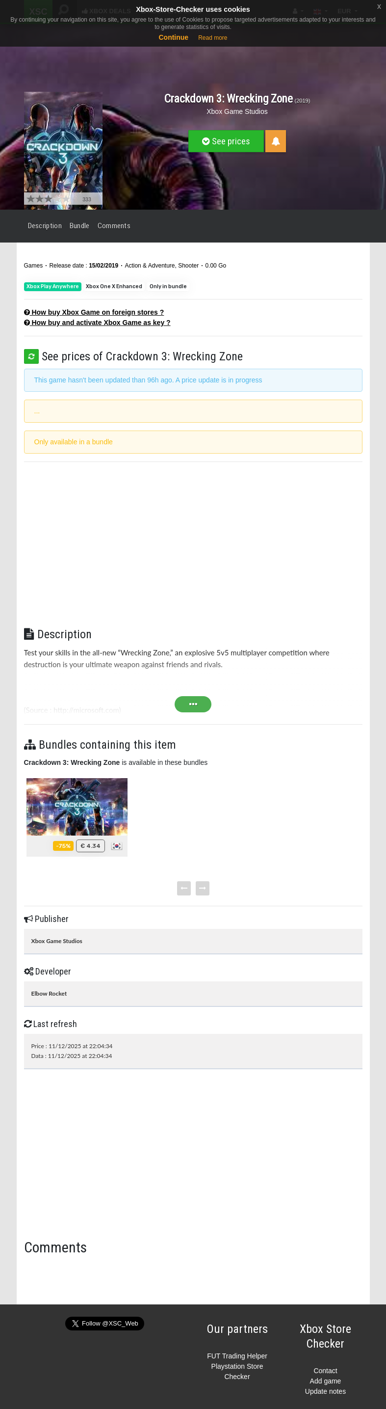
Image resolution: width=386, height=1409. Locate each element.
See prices (226, 141)
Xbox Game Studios (237, 111)
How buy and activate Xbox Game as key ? (97, 322)
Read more (212, 37)
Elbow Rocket (49, 993)
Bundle (80, 225)
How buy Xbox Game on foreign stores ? (94, 312)
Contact (325, 1371)
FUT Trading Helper (237, 1356)
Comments (114, 225)
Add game (325, 1381)
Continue (173, 37)
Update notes (325, 1391)
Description (45, 225)
